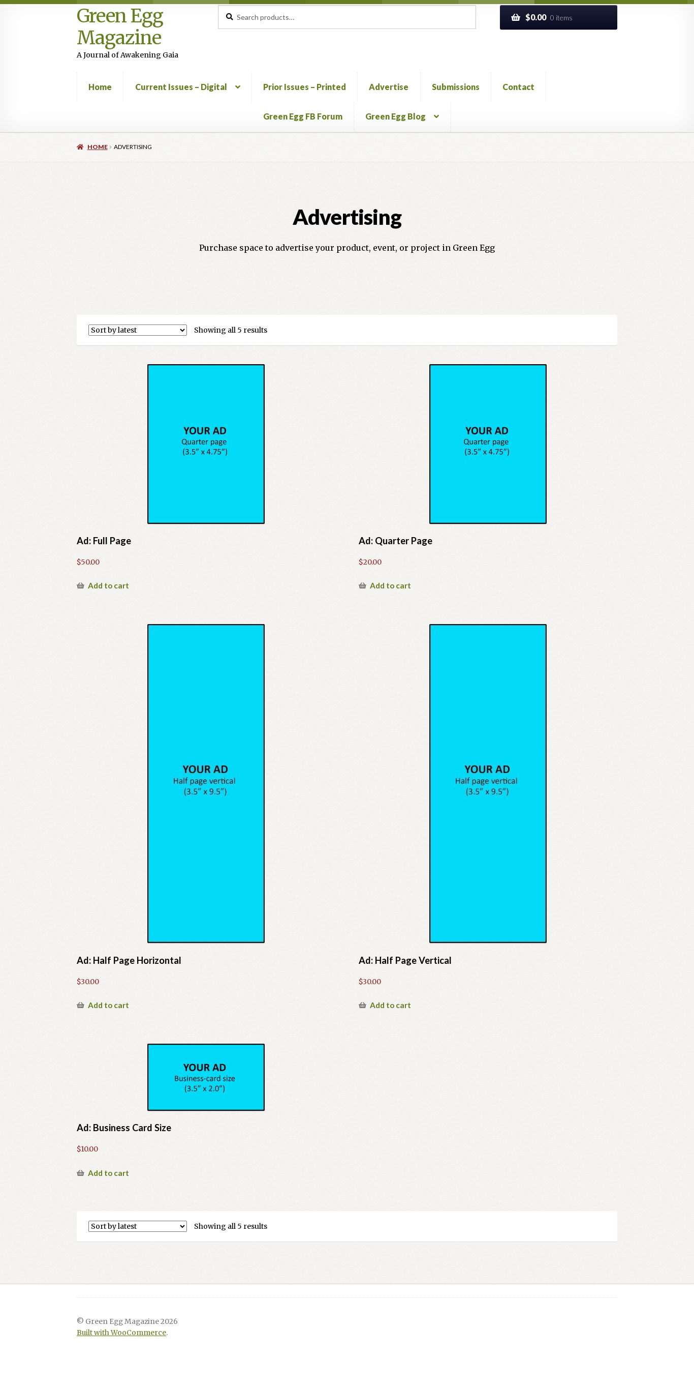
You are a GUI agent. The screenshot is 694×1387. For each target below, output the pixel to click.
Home (100, 87)
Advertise (388, 87)
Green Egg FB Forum (302, 116)
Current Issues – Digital (181, 87)
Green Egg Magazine (120, 27)
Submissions (456, 87)
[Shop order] (137, 330)
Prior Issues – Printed (304, 87)
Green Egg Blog (395, 116)
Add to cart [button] (108, 585)
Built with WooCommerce (121, 1333)
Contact (518, 87)
